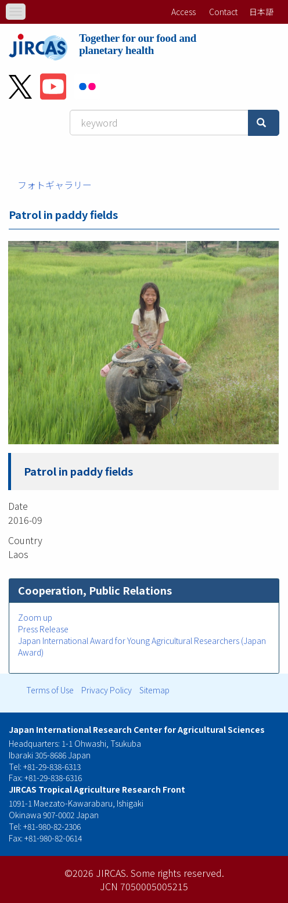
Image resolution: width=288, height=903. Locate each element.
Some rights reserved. (177, 873)
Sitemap (154, 690)
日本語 (261, 11)
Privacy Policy (106, 690)
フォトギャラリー (54, 185)
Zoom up (35, 617)
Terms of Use (50, 690)
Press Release (43, 629)
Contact (223, 11)
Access (183, 11)
